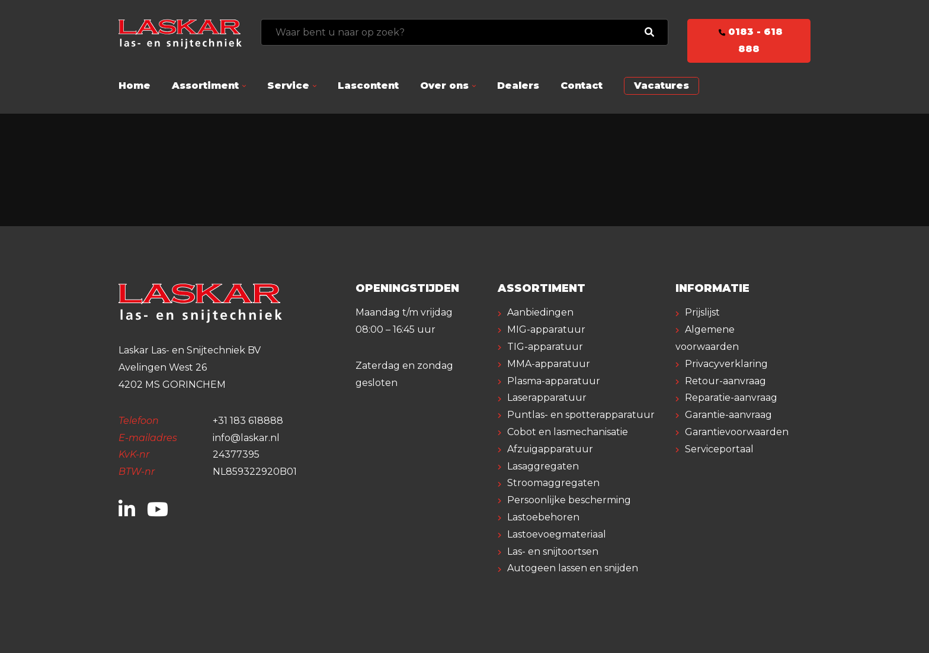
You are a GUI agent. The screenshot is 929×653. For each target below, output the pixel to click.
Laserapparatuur (547, 397)
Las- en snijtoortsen (552, 551)
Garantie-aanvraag (728, 414)
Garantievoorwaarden (737, 432)
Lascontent (368, 85)
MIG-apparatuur (546, 329)
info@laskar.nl (246, 437)
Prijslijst (702, 312)
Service (288, 85)
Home (134, 85)
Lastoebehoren (543, 517)
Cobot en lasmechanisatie (567, 432)
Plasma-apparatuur (553, 381)
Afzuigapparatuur (550, 449)
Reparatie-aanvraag (731, 397)
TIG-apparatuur (545, 346)
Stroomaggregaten (553, 482)
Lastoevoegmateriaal (556, 534)
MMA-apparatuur (548, 363)
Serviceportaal (719, 449)
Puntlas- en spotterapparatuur (581, 414)
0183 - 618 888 (749, 40)
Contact (581, 85)
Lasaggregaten (543, 466)
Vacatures (661, 85)
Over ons (444, 85)
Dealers (518, 85)
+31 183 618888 (248, 420)
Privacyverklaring (726, 363)
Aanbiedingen (540, 312)
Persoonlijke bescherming (569, 500)
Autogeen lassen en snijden (572, 568)
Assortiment (205, 85)
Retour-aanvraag (725, 381)
